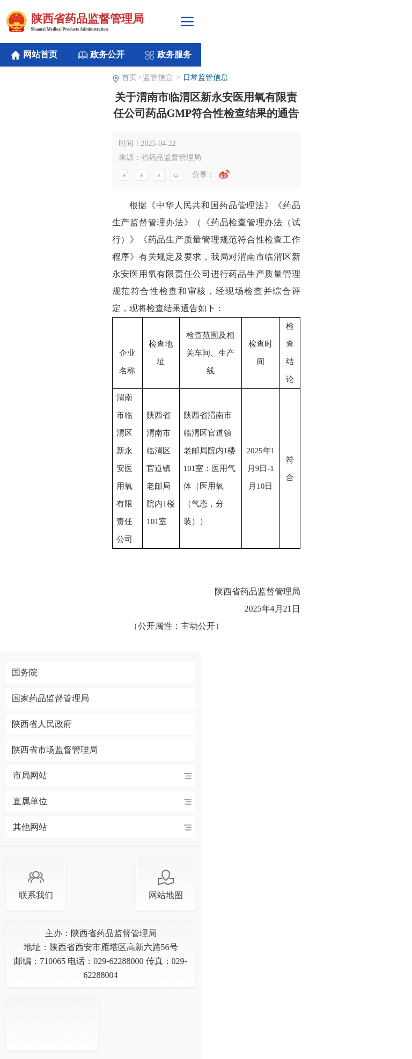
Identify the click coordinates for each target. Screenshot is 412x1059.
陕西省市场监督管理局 (55, 750)
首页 (129, 77)
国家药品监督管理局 (50, 698)
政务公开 (100, 55)
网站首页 (33, 55)
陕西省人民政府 (42, 724)
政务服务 (168, 55)
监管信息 (158, 77)
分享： (203, 175)
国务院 (25, 672)
